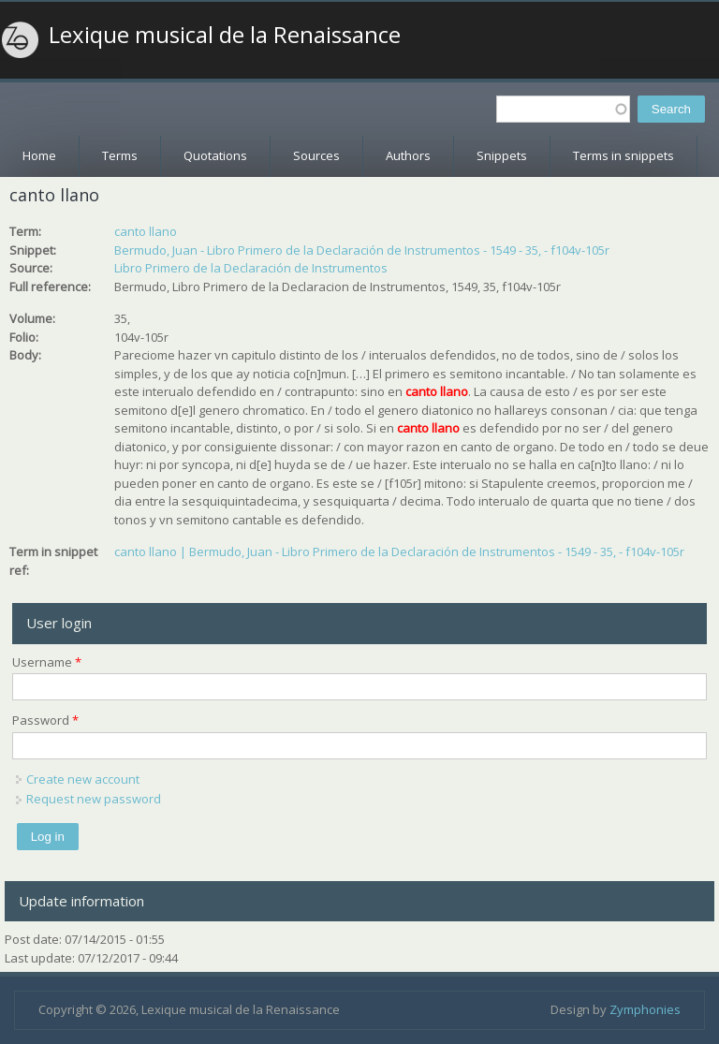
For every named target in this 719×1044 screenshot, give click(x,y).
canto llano (145, 231)
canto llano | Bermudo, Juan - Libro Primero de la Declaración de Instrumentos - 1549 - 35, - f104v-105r (399, 551)
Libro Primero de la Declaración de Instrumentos (251, 267)
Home (39, 155)
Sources (316, 155)
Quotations (215, 155)
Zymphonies (645, 1009)
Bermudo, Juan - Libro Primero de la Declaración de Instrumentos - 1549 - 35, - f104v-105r (361, 250)
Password (45, 720)
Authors (408, 155)
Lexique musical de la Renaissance (225, 34)
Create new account (82, 779)
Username (46, 662)
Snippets (502, 155)
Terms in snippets (623, 155)
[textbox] (563, 109)
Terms (120, 155)
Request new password (93, 798)
